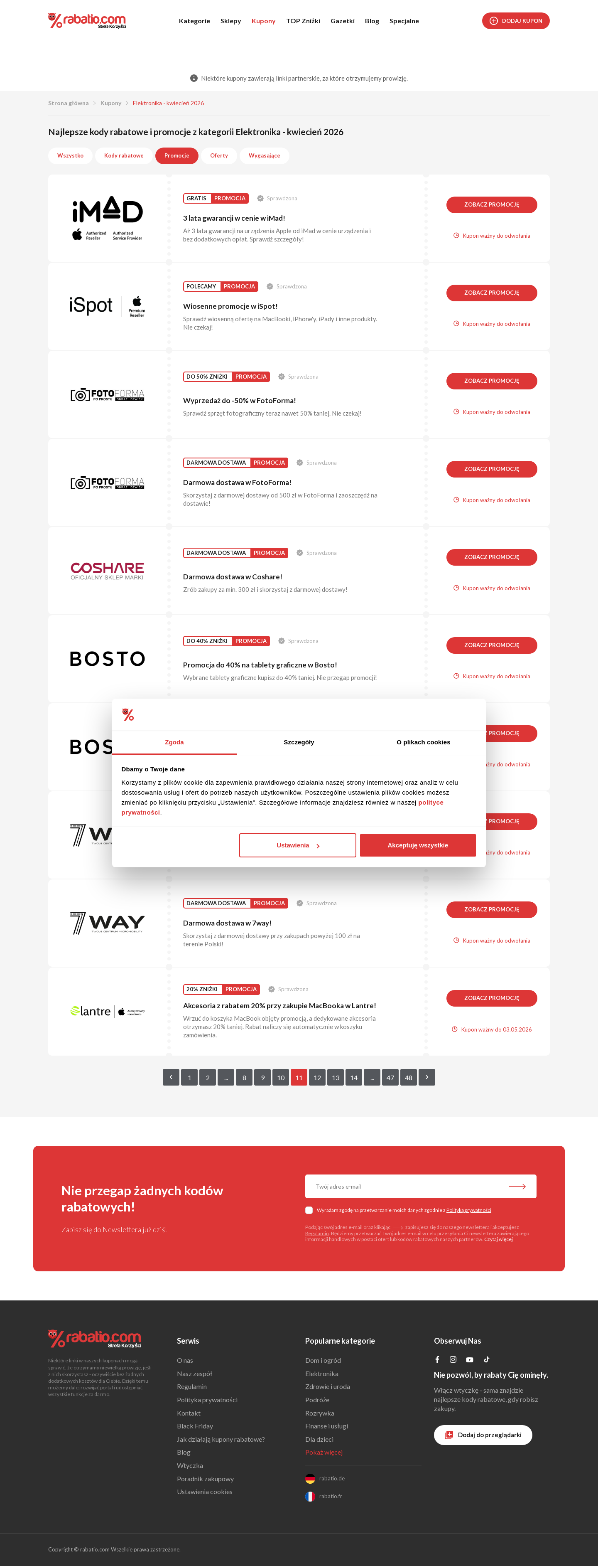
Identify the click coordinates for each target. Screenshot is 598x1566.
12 (317, 1077)
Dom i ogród (323, 1360)
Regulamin (317, 1233)
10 (280, 1077)
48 (408, 1077)
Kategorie (194, 21)
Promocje (176, 155)
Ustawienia (298, 845)
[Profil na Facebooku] (437, 1360)
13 (335, 1077)
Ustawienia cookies (205, 1491)
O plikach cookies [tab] (423, 742)
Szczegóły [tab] (299, 742)
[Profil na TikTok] (486, 1360)
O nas (185, 1360)
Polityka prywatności (207, 1399)
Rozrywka (319, 1413)
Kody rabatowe (124, 155)
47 (390, 1077)
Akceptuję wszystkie (417, 845)
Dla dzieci (319, 1439)
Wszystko (70, 155)
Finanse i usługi (326, 1426)
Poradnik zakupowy (205, 1478)
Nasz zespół (194, 1373)
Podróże (317, 1399)
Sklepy (231, 21)
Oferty (219, 155)
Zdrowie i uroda (327, 1386)
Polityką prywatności (468, 1210)
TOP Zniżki (303, 21)
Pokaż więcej (324, 1452)
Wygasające (264, 155)
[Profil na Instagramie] (453, 1360)
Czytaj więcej (498, 1239)
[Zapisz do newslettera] (517, 1187)
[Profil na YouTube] (469, 1361)
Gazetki (343, 21)
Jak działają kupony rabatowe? (221, 1439)
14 (354, 1077)
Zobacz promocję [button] (492, 204)
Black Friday (195, 1426)
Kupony (264, 21)
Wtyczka (190, 1465)
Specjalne (404, 21)
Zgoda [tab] (174, 742)
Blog (372, 21)
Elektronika (321, 1373)
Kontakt (189, 1413)
